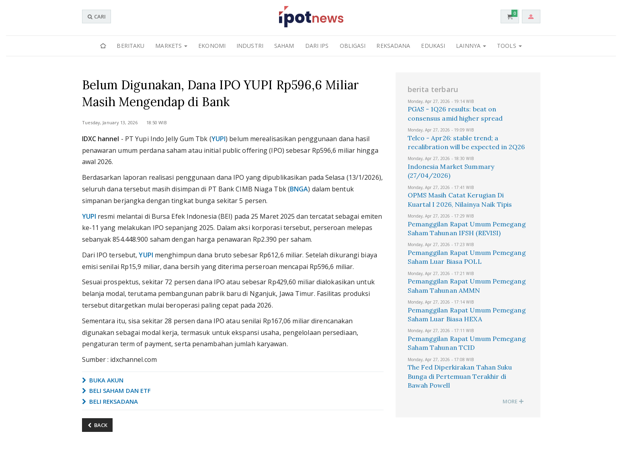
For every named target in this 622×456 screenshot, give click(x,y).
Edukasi (433, 45)
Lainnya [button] (471, 45)
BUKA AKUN (103, 380)
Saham (284, 45)
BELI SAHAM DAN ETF (116, 390)
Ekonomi (212, 45)
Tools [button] (509, 45)
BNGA (299, 189)
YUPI (218, 138)
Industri (249, 45)
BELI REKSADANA (110, 401)
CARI (96, 16)
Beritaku (130, 45)
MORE (513, 401)
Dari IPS (317, 45)
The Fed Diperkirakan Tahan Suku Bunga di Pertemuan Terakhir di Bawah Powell (460, 376)
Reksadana (393, 45)
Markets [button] (171, 45)
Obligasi (353, 45)
